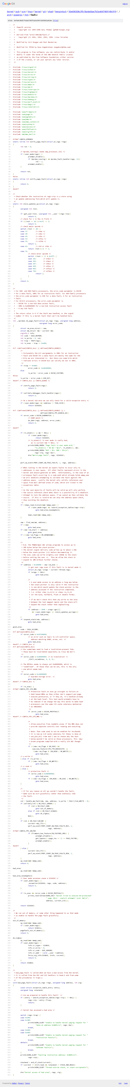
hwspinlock (60, 11)
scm (24, 11)
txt (120, 1083)
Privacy (20, 1083)
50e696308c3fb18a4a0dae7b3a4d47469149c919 (92, 11)
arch (9, 14)
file (55, 21)
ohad (50, 11)
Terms (27, 1083)
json (126, 1083)
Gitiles (14, 1083)
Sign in (125, 4)
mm (27, 14)
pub (17, 11)
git (44, 11)
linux (30, 11)
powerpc (18, 14)
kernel (10, 11)
